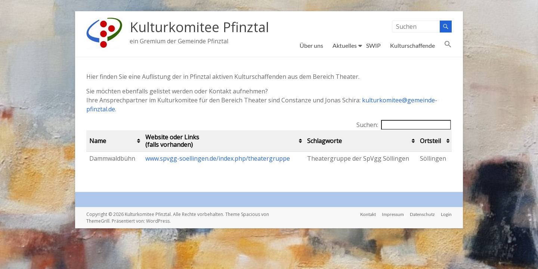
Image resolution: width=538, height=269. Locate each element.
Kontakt (368, 214)
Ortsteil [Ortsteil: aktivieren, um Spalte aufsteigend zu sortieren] (430, 141)
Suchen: (403, 125)
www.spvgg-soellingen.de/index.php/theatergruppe (217, 158)
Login (446, 214)
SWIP (373, 45)
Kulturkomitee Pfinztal (199, 27)
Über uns (311, 45)
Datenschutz (422, 214)
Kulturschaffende (412, 45)
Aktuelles (345, 45)
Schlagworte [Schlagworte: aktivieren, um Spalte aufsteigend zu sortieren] (324, 141)
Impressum (393, 214)
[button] (448, 45)
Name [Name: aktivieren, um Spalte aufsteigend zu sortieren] (97, 141)
